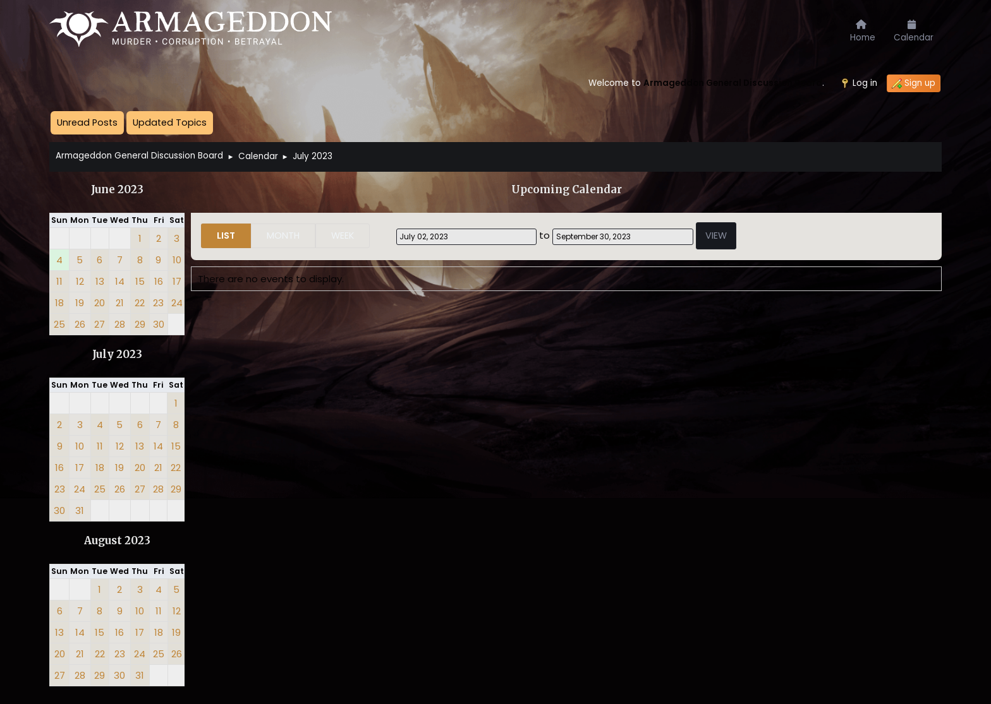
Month (283, 235)
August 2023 (117, 540)
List (226, 235)
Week (342, 235)
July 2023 (117, 354)
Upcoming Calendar (566, 189)
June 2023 (117, 189)
